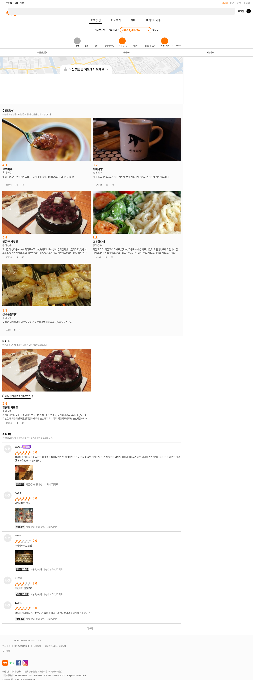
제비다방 (20, 618)
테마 (126, 52)
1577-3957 (37, 675)
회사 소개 (6, 646)
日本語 (247, 3)
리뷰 (210, 52)
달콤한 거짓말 (22, 569)
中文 (239, 3)
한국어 (225, 3)
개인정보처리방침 (21, 646)
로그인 (241, 11)
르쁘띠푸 (20, 484)
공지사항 (6, 650)
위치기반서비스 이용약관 (55, 646)
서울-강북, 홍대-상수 (131, 30)
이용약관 (37, 646)
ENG (232, 3)
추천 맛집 (42, 52)
